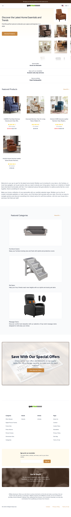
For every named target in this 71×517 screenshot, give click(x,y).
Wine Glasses (9, 419)
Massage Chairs (14, 322)
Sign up (47, 461)
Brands (23, 419)
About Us (55, 419)
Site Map (55, 436)
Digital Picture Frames (11, 422)
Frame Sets (9, 426)
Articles (39, 419)
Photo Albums (9, 429)
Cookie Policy (56, 426)
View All (66, 89)
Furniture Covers (14, 249)
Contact (55, 422)
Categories (8, 440)
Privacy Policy (57, 433)
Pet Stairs (12, 285)
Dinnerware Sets (10, 436)
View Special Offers (36, 370)
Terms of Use (56, 440)
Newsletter (56, 429)
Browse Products (9, 33)
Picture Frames (9, 433)
